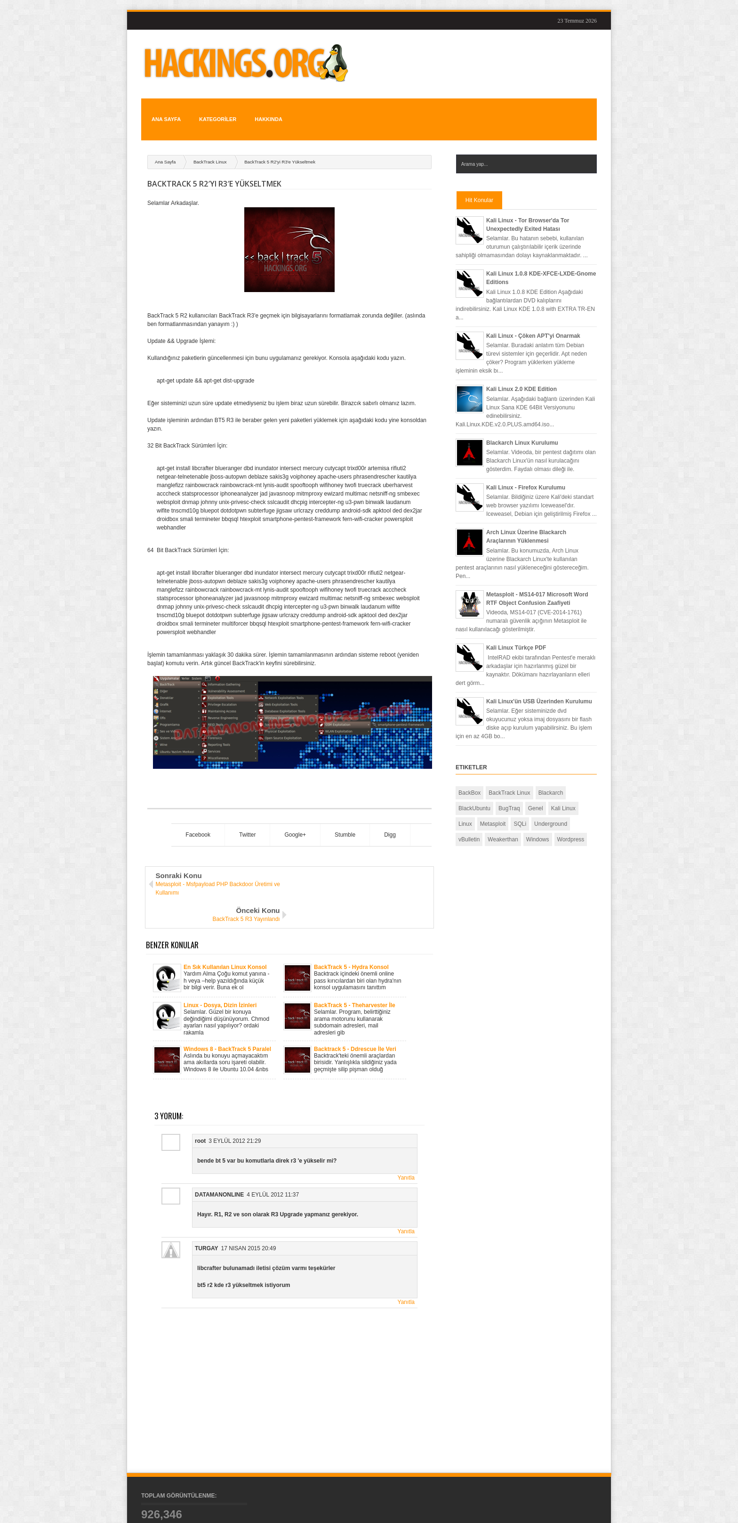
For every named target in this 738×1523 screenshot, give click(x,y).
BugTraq (509, 791)
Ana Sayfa (164, 111)
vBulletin (469, 822)
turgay (206, 1205)
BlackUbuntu (474, 791)
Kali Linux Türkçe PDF (516, 630)
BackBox (469, 776)
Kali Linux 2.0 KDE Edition (521, 372)
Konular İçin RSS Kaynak (563, 1508)
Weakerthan (503, 822)
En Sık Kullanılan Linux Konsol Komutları (225, 923)
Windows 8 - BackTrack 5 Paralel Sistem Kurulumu (227, 1005)
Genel (535, 791)
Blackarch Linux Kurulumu (522, 426)
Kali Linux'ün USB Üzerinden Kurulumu (539, 684)
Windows (537, 822)
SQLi (519, 807)
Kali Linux (563, 791)
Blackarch (550, 776)
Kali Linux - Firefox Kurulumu (525, 470)
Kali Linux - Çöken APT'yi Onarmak (533, 319)
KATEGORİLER (214, 111)
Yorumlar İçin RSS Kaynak (562, 1514)
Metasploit (493, 807)
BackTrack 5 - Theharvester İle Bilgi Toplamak (354, 962)
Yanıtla (406, 1134)
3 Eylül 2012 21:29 (235, 1097)
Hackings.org (193, 1508)
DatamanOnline (219, 1151)
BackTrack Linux (210, 144)
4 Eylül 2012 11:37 (273, 1151)
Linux (465, 807)
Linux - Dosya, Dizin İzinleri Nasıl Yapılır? (220, 962)
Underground (550, 807)
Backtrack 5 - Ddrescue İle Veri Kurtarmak (355, 1005)
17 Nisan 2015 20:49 (248, 1205)
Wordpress (571, 822)
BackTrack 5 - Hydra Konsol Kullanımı (351, 923)
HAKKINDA (263, 111)
